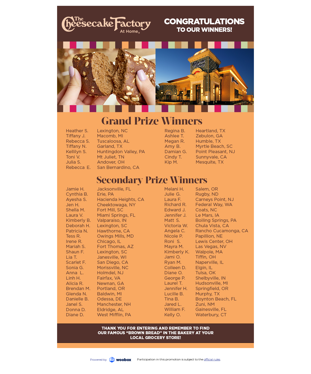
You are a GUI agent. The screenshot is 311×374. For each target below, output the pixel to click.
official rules (212, 359)
